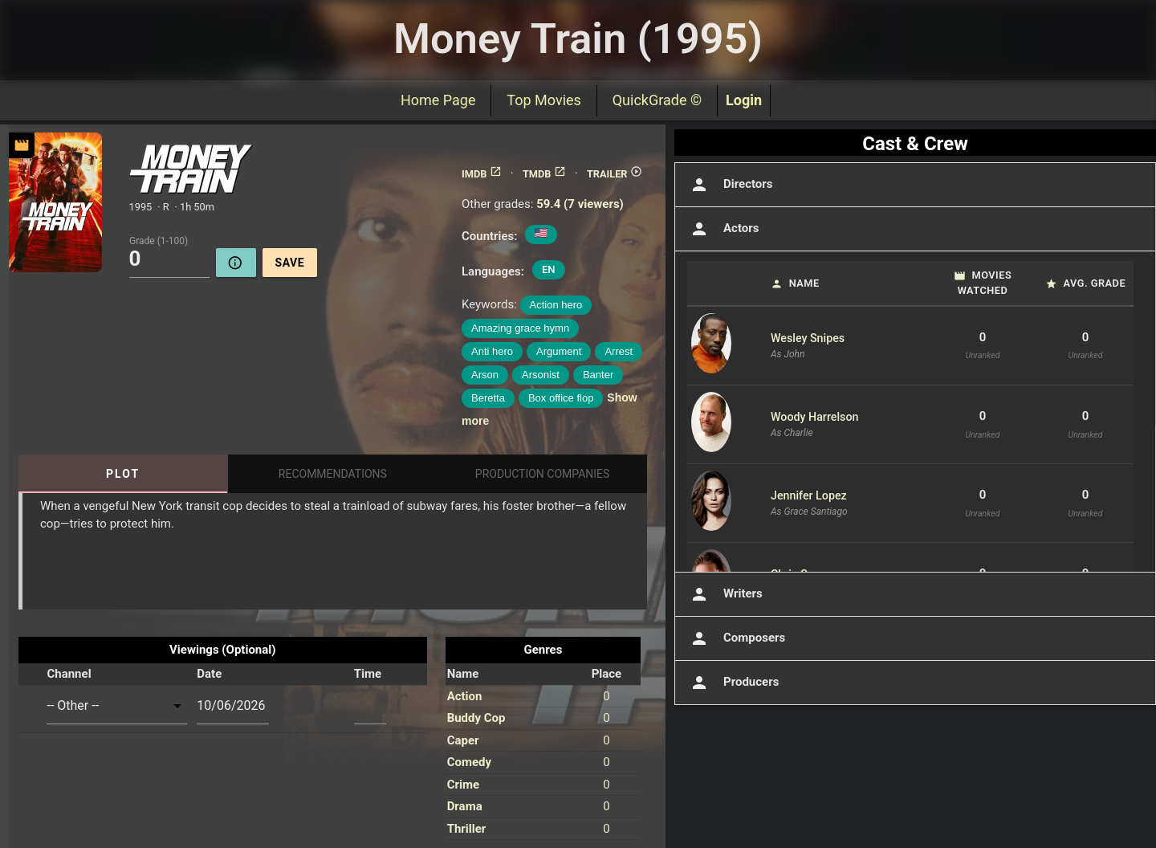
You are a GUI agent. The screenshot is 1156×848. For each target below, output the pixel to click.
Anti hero (492, 351)
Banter (598, 375)
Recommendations (333, 473)
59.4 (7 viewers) (580, 204)
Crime (463, 784)
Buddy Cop (476, 718)
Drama (464, 806)
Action (464, 696)
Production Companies (542, 473)
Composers (736, 638)
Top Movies (543, 100)
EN (549, 269)
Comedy (469, 762)
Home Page (437, 100)
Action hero (556, 305)
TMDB (544, 174)
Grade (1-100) (158, 240)
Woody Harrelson (814, 416)
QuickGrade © (657, 100)
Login (744, 100)
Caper (463, 740)
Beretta (488, 398)
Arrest (618, 351)
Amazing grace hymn (520, 328)
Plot (123, 473)
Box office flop (560, 398)
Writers (725, 594)
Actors (723, 228)
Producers (733, 682)
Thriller (466, 829)
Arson (485, 375)
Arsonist (541, 375)
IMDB (481, 174)
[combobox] (117, 705)
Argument (558, 351)
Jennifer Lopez (809, 495)
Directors (730, 184)
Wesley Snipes (808, 338)
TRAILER (614, 174)
